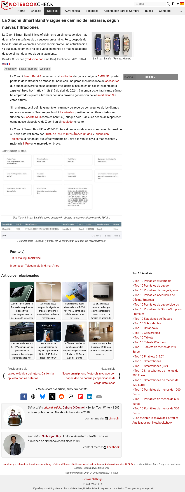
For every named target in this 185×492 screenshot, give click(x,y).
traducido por (34, 59)
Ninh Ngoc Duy (51, 436)
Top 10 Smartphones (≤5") (151, 366)
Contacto (165, 11)
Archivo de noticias (93, 464)
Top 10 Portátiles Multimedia (152, 281)
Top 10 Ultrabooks (146, 328)
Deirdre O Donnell (74, 407)
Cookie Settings (93, 479)
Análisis (36, 11)
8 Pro (26, 143)
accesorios (112, 81)
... (181, 11)
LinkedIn (112, 418)
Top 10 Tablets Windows (150, 342)
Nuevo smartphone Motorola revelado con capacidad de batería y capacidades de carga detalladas (88, 378)
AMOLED (103, 76)
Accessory (10, 68)
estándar (66, 76)
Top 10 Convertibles (147, 333)
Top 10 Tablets (143, 337)
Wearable (45, 68)
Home (21, 11)
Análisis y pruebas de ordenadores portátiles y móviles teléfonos (37, 464)
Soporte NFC (32, 117)
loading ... (129, 77)
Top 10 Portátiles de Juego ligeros (156, 290)
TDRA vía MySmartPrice (25, 258)
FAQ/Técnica (72, 11)
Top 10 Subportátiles (147, 323)
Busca (149, 11)
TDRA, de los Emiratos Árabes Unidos (68, 134)
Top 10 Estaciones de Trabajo (153, 318)
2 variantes (67, 112)
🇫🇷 (8, 64)
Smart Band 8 (32, 76)
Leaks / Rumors (28, 68)
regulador (67, 121)
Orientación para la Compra (121, 11)
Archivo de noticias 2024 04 (119, 464)
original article (52, 407)
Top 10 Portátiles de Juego (151, 285)
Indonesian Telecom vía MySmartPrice (34, 265)
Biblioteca (92, 11)
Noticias (52, 11)
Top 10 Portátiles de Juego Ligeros (156, 304)
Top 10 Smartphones (147, 361)
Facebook (112, 447)
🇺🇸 (4, 64)
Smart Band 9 (105, 95)
